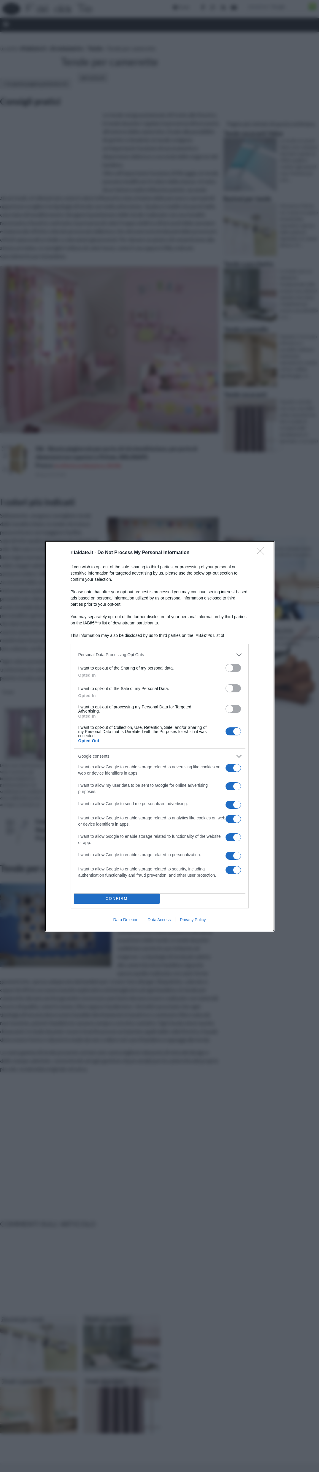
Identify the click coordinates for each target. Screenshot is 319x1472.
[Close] (262, 553)
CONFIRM (117, 898)
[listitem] (159, 655)
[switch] (233, 668)
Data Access (159, 919)
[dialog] (159, 736)
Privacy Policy (193, 919)
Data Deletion (126, 919)
